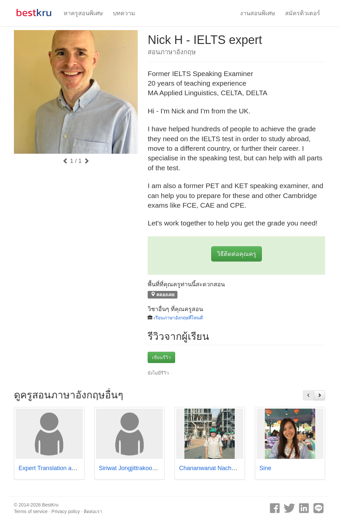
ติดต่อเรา (93, 511)
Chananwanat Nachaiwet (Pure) (221, 468)
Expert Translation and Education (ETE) (71, 468)
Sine (265, 468)
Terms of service (31, 511)
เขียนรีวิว (161, 357)
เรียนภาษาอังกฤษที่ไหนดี (178, 317)
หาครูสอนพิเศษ (83, 13)
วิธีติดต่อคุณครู (236, 254)
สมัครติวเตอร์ (302, 13)
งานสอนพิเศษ (257, 13)
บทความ (124, 13)
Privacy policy (66, 511)
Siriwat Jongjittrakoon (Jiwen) (137, 468)
